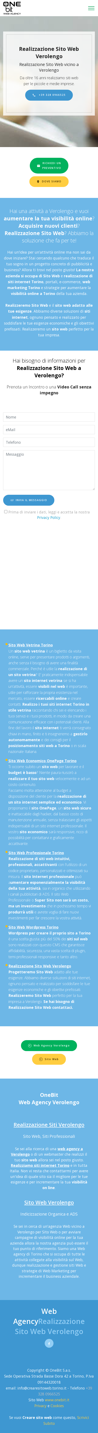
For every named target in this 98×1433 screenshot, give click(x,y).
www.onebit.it (57, 1399)
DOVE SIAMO (49, 181)
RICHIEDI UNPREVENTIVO (49, 165)
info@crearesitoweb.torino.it (42, 1388)
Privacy (41, 1405)
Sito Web (49, 1059)
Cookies (57, 1405)
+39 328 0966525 (49, 95)
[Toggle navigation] (91, 8)
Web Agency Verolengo (49, 1045)
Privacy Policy (48, 517)
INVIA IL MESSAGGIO (28, 500)
